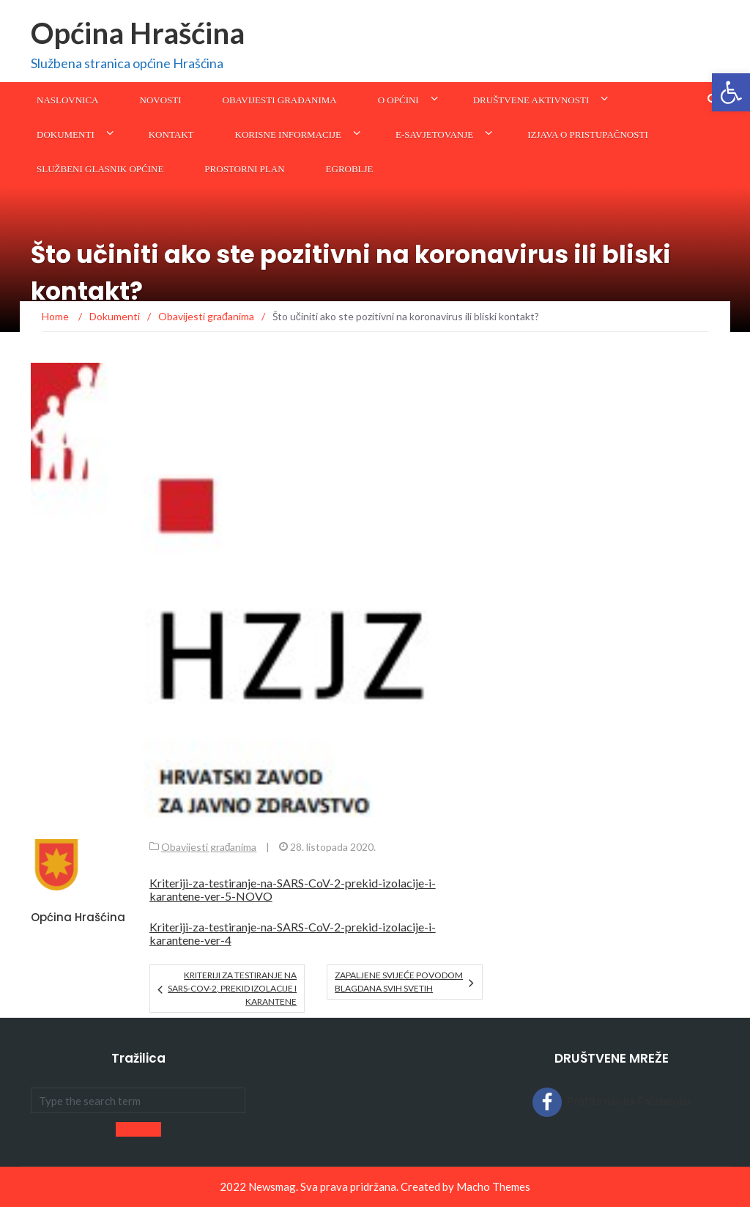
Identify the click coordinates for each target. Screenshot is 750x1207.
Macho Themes (493, 1186)
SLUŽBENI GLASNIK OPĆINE (100, 168)
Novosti (161, 100)
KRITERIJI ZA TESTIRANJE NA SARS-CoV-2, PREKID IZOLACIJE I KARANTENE (232, 988)
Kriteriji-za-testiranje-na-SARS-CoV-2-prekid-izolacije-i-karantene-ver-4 (292, 933)
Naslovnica (68, 100)
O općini (398, 100)
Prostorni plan (244, 168)
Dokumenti (65, 134)
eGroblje (350, 168)
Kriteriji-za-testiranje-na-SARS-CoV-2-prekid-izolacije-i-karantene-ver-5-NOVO (292, 889)
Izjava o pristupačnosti (587, 134)
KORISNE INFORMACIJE (288, 134)
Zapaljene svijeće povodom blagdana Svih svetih (399, 982)
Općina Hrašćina (138, 33)
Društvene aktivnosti (531, 100)
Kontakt (171, 134)
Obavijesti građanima (280, 100)
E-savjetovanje (434, 134)
